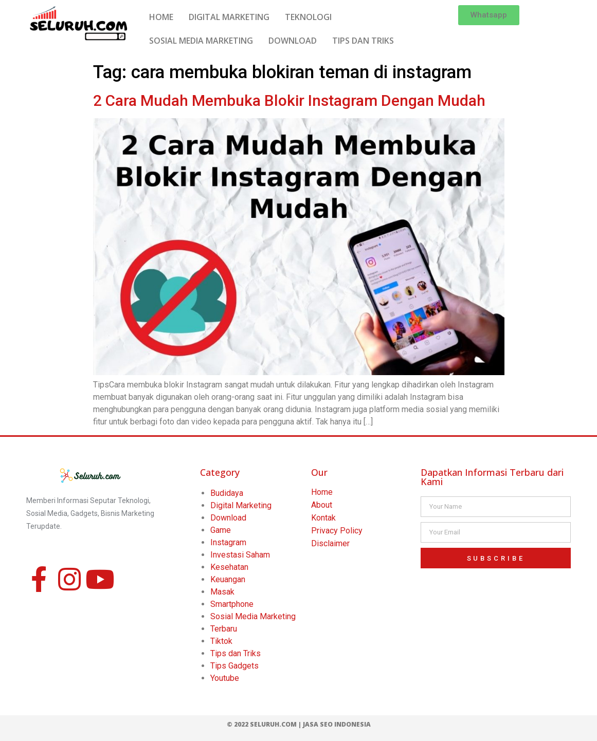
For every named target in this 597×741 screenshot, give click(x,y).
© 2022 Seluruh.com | (265, 724)
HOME (161, 17)
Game (220, 530)
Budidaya (226, 493)
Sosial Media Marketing (253, 616)
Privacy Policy (337, 530)
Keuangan (227, 579)
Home (322, 492)
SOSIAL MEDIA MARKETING (201, 40)
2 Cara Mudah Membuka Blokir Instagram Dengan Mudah (289, 100)
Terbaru (223, 629)
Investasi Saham (240, 555)
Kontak (323, 518)
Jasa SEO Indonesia (337, 724)
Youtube (224, 678)
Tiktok (221, 641)
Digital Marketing (241, 505)
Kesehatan (229, 567)
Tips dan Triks (235, 653)
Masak (222, 592)
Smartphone (232, 604)
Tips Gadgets (234, 666)
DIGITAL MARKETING (229, 17)
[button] (488, 15)
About (321, 505)
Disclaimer (330, 543)
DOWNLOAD (292, 40)
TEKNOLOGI (308, 17)
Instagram (228, 542)
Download (228, 518)
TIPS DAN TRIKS (363, 40)
